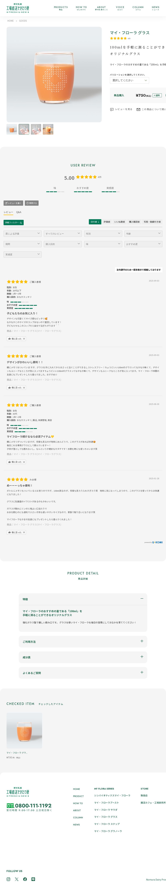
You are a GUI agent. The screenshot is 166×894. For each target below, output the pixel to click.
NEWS (76, 824)
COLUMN (78, 817)
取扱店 (144, 795)
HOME (10, 20)
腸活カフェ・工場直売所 (153, 802)
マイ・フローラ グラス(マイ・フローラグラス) (37, 330)
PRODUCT (78, 796)
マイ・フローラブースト (106, 802)
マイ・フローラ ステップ (107, 823)
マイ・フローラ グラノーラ (108, 831)
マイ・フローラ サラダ (105, 809)
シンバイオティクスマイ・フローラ (112, 795)
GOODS (23, 20)
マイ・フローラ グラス (105, 816)
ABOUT (77, 810)
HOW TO (78, 803)
